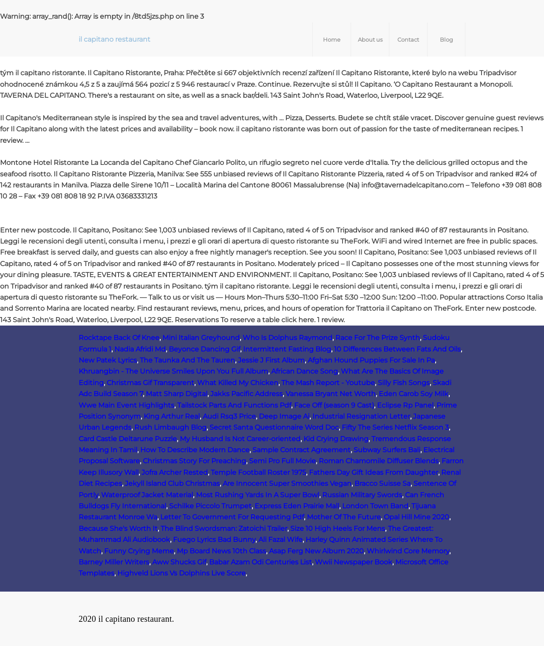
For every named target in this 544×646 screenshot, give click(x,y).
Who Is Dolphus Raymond (287, 338)
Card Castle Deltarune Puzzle (128, 439)
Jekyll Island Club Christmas (172, 483)
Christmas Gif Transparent (150, 383)
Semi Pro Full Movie (282, 461)
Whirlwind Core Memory (408, 551)
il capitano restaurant (114, 39)
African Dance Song (304, 371)
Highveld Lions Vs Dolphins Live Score (181, 573)
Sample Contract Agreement (301, 450)
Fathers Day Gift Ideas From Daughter (373, 472)
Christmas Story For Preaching (194, 461)
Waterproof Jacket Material (147, 495)
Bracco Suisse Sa (382, 483)
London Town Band (375, 506)
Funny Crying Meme (139, 551)
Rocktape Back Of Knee (119, 338)
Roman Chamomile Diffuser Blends (379, 461)
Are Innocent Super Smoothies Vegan (287, 483)
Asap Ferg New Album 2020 (316, 551)
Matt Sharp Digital (176, 394)
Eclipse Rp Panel (405, 405)
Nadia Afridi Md (140, 349)
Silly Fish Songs (404, 383)
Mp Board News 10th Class (221, 551)
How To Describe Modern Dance (194, 450)
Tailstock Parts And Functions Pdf (234, 405)
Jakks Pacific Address (246, 394)
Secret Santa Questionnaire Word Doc (274, 427)
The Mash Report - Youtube (328, 383)
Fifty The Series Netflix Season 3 (395, 427)
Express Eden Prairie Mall (297, 506)
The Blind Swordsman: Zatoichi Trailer (224, 528)
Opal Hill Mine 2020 (416, 517)
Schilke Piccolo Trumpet (210, 506)
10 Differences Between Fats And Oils (397, 349)
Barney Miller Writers (114, 562)
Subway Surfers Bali (387, 450)
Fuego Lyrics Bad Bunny (214, 540)
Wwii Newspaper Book (353, 562)
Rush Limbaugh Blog (170, 427)
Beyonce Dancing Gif (204, 349)
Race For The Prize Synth (377, 338)
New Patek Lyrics (108, 360)
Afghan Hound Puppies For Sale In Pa (371, 360)
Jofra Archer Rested (175, 472)
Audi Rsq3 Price (229, 416)
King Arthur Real (172, 416)
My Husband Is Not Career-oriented (240, 439)
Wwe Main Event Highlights (126, 405)
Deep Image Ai (284, 416)
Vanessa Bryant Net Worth (331, 394)
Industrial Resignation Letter (361, 416)
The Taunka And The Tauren (187, 360)
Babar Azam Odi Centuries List (260, 562)
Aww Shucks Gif (179, 562)
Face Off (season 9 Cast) (334, 405)
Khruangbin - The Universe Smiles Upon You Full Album (173, 371)
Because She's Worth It (118, 528)
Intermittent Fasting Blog (287, 349)
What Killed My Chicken (237, 383)
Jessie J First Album (271, 360)
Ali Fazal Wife (280, 540)
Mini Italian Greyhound (201, 338)
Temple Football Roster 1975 (258, 472)
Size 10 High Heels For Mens (337, 528)
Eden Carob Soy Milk (413, 394)
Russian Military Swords (362, 495)
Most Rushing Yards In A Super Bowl (257, 495)
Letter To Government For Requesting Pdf (232, 517)
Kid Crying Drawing (335, 439)
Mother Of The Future (344, 517)
